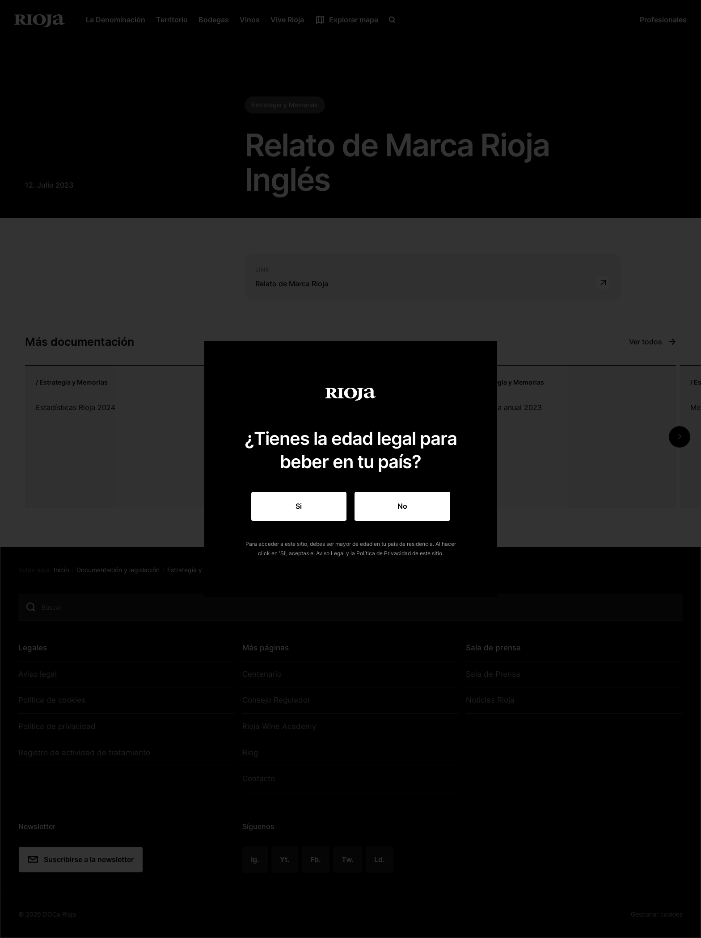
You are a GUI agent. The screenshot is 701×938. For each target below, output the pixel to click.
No (402, 506)
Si (299, 506)
